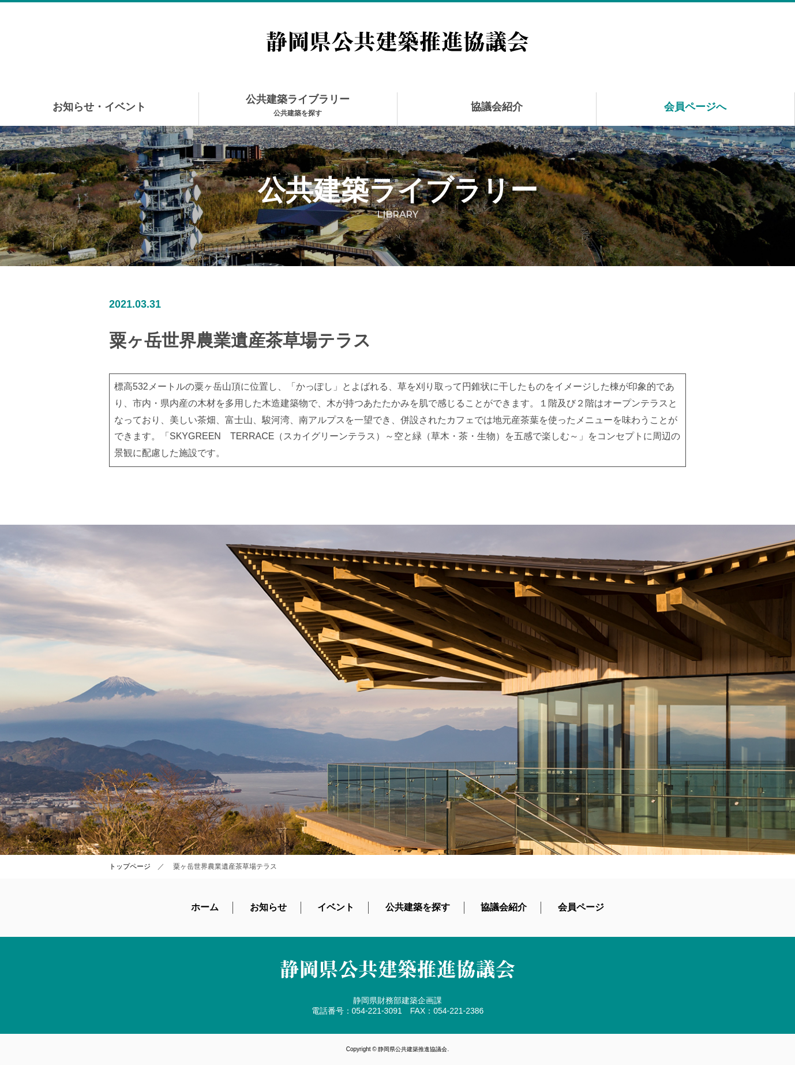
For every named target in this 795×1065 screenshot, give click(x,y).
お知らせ (268, 907)
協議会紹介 (497, 107)
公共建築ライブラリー (298, 105)
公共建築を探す (417, 907)
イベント (335, 907)
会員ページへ (695, 107)
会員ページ (581, 907)
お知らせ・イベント (99, 107)
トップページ (130, 866)
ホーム (205, 907)
